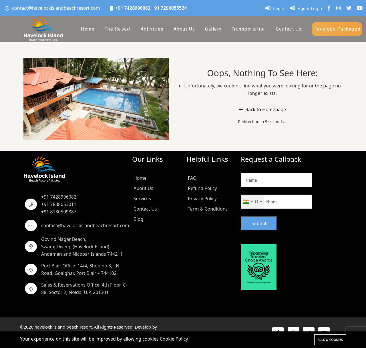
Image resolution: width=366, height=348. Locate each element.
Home (88, 29)
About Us (184, 29)
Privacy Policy (202, 198)
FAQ (192, 178)
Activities (152, 29)
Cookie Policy (174, 339)
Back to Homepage (262, 109)
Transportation (249, 29)
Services (142, 198)
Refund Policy (202, 188)
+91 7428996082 (132, 8)
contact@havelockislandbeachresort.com (56, 8)
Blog (138, 219)
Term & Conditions (208, 209)
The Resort (118, 29)
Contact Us (289, 29)
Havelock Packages (337, 29)
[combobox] (252, 202)
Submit (258, 223)
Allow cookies (330, 339)
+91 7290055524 (169, 8)
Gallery (213, 29)
